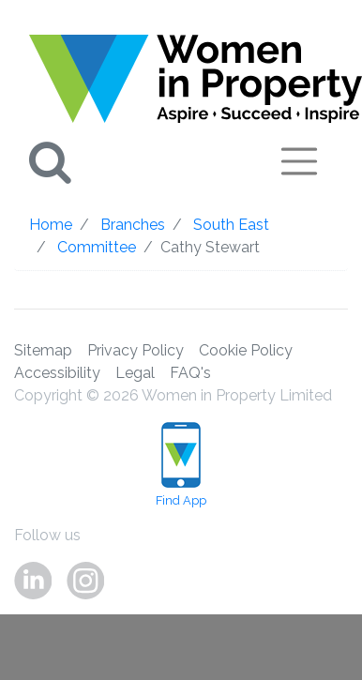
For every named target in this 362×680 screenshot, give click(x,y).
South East (231, 225)
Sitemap (43, 350)
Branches (132, 225)
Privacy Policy (135, 350)
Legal (135, 373)
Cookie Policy (246, 350)
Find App (181, 464)
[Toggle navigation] (299, 161)
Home (50, 225)
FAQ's (190, 373)
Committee (96, 247)
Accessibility (57, 373)
